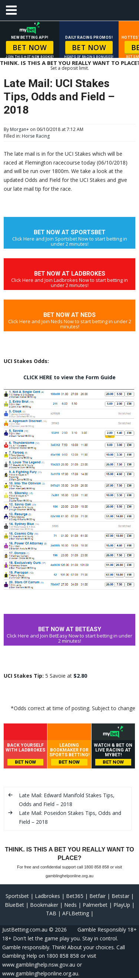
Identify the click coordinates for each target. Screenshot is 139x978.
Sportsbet (17, 895)
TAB (51, 913)
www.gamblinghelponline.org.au (40, 973)
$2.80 (80, 675)
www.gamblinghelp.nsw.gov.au (38, 964)
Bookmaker (44, 904)
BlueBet (14, 904)
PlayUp (121, 904)
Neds (70, 904)
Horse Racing (36, 136)
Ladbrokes (47, 895)
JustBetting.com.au (24, 929)
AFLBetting (75, 913)
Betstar (120, 895)
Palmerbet (95, 904)
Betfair (97, 895)
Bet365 (74, 895)
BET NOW (30, 47)
